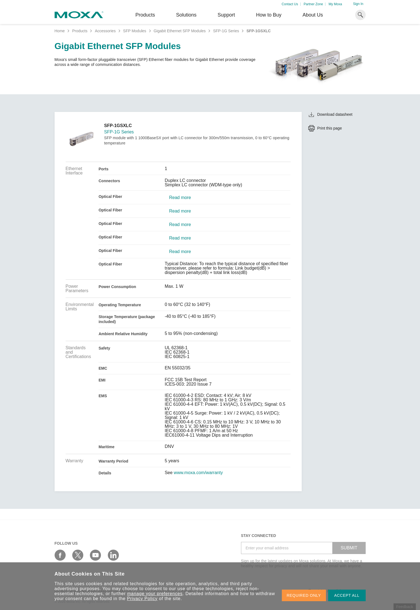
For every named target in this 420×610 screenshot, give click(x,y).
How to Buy (268, 15)
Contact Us (290, 4)
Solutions (186, 15)
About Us (313, 15)
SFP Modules (134, 31)
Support (226, 15)
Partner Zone (313, 4)
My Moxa (335, 4)
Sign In (358, 4)
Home (60, 31)
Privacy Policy (142, 598)
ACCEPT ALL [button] (347, 595)
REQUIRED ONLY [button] (304, 595)
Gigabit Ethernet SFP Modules (180, 31)
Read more (180, 197)
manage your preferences (155, 593)
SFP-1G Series (226, 31)
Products (79, 31)
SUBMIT (349, 547)
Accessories (105, 31)
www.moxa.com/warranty (198, 473)
